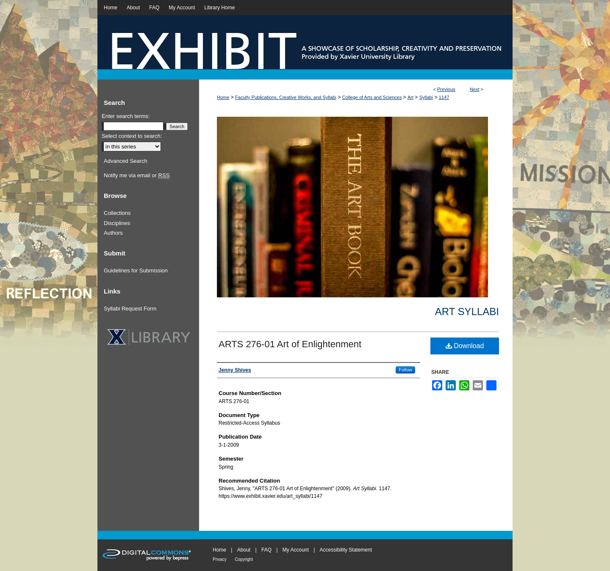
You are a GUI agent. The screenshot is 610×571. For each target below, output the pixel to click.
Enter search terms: (126, 116)
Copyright (244, 559)
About (243, 550)
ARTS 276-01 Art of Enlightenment (290, 344)
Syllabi (426, 97)
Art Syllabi (467, 311)
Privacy (220, 559)
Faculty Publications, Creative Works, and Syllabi (285, 97)
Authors (113, 233)
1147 (444, 97)
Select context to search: (132, 136)
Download (465, 345)
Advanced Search (125, 161)
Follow (405, 369)
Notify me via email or (136, 175)
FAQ (266, 550)
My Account (296, 550)
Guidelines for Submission (136, 270)
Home (223, 97)
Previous (446, 89)
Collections (117, 213)
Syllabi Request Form (130, 308)
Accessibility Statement (346, 550)
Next (475, 89)
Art (410, 97)
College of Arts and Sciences (372, 97)
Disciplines (117, 223)
